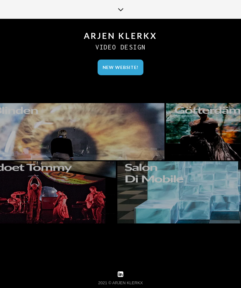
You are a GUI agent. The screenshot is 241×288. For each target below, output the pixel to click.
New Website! (121, 67)
